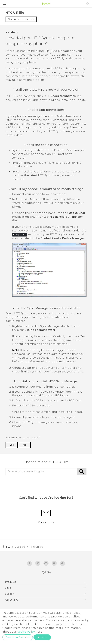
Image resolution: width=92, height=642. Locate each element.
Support (20, 546)
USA (48, 572)
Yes (12, 444)
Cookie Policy (26, 631)
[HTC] (46, 4)
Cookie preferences (17, 637)
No (24, 444)
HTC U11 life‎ (36, 546)
